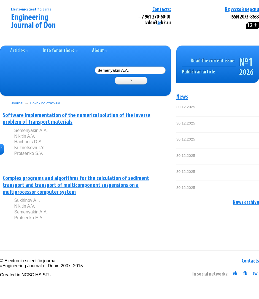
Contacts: (161, 9)
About (99, 51)
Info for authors (60, 51)
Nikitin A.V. (24, 136)
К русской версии (242, 9)
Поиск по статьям (45, 103)
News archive (246, 202)
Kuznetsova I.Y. (29, 147)
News (182, 97)
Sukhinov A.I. (27, 200)
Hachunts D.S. (28, 141)
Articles (19, 51)
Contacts (250, 261)
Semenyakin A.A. (31, 130)
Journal (17, 103)
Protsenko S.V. (28, 153)
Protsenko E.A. (29, 217)
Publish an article (198, 72)
